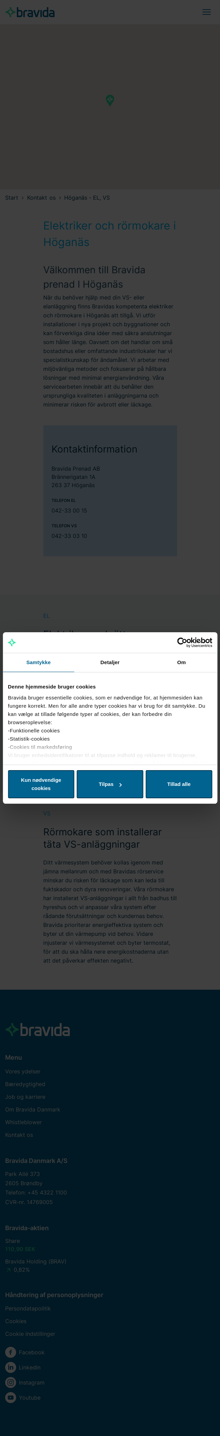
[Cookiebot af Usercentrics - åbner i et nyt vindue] (182, 642)
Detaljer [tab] (110, 662)
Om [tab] (181, 662)
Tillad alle (178, 784)
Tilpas (110, 784)
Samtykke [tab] (38, 662)
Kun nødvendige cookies (41, 784)
